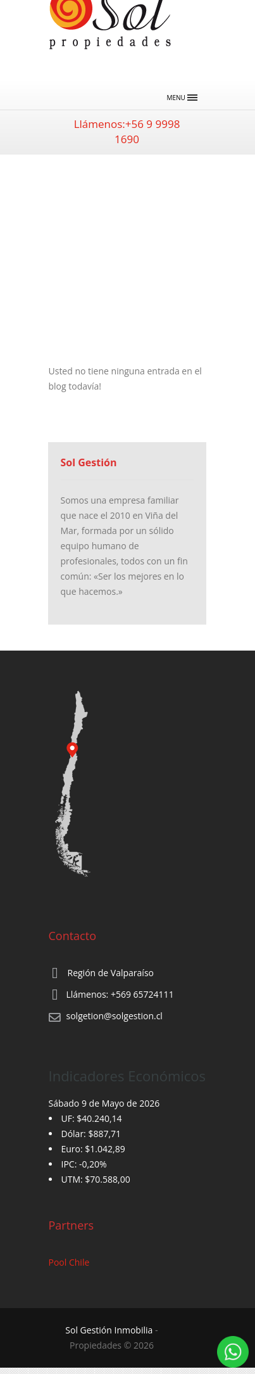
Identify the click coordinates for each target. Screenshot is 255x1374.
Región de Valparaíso (111, 973)
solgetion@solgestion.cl (114, 1016)
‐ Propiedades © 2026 (111, 1337)
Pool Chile (69, 1262)
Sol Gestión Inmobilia (108, 1330)
